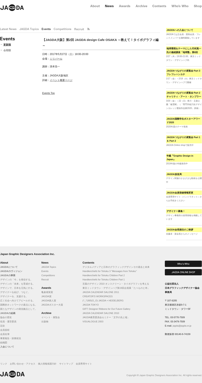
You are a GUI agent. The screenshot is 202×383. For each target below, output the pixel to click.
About (4, 262)
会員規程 (4, 330)
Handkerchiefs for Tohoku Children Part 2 (104, 275)
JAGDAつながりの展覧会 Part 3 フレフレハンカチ (183, 72)
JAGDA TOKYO (91, 304)
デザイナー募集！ (176, 211)
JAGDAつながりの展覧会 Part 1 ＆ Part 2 (183, 139)
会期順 (7, 50)
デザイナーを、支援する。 (14, 296)
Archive (46, 313)
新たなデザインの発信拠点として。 (18, 309)
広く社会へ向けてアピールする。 (17, 300)
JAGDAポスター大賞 (52, 304)
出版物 (44, 321)
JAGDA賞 (46, 296)
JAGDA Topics (48, 267)
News (45, 262)
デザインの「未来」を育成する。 (17, 283)
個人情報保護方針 (47, 363)
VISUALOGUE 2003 (93, 321)
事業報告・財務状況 (10, 338)
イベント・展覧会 (50, 317)
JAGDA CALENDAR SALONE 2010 (101, 313)
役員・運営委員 (8, 321)
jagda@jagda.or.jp (182, 325)
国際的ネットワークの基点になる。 (18, 304)
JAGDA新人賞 (48, 300)
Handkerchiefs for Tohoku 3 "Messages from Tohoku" (110, 271)
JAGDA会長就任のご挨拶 (180, 229)
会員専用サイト (84, 363)
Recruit (45, 279)
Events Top (48, 93)
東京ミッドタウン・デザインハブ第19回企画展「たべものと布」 (116, 288)
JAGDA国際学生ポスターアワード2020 (183, 121)
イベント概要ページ (61, 80)
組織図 (3, 342)
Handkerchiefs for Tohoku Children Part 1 (104, 279)
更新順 (7, 44)
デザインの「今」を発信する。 (16, 279)
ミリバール (56, 58)
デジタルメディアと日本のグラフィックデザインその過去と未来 (116, 267)
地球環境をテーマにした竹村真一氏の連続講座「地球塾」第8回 (184, 50)
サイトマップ (66, 363)
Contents (88, 262)
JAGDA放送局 (174, 174)
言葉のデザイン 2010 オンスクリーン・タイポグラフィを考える (116, 283)
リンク (3, 363)
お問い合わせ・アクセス (22, 363)
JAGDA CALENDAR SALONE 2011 (101, 292)
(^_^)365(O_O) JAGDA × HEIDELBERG (103, 300)
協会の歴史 (6, 317)
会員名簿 (4, 334)
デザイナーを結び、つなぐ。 (15, 292)
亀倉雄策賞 (47, 292)
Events (45, 271)
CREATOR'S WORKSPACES (98, 296)
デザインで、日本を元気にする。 (17, 288)
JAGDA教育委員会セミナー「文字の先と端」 (106, 317)
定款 (2, 325)
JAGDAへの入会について (180, 30)
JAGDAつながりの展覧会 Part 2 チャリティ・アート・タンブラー (184, 95)
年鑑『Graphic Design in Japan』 (180, 157)
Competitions (48, 275)
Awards (46, 287)
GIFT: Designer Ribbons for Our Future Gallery (106, 309)
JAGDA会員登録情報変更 (180, 192)
